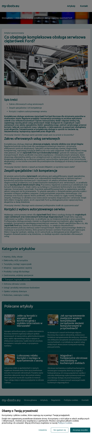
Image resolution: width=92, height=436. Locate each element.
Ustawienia (43, 430)
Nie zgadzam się (59, 430)
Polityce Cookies (65, 423)
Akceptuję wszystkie (80, 430)
